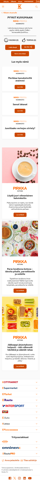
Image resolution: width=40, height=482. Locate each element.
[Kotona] (20, 189)
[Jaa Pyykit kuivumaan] (28, 47)
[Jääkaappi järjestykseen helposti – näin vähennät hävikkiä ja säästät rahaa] (20, 315)
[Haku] (36, 7)
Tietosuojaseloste (7, 467)
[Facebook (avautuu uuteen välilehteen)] (10, 479)
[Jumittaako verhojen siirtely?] (20, 128)
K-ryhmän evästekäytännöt (10, 470)
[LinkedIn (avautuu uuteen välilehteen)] (24, 479)
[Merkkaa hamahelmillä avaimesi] (20, 79)
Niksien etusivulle (9, 12)
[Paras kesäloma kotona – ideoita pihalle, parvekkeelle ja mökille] (20, 239)
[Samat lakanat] (20, 104)
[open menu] (3, 6)
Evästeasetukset (26, 470)
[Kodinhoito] (20, 23)
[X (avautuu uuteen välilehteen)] (14, 478)
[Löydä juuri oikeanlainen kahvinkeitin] (20, 165)
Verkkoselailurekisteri (22, 467)
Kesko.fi (4, 472)
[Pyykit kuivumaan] (12, 47)
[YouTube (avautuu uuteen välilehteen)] (30, 479)
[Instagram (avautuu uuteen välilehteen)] (19, 479)
